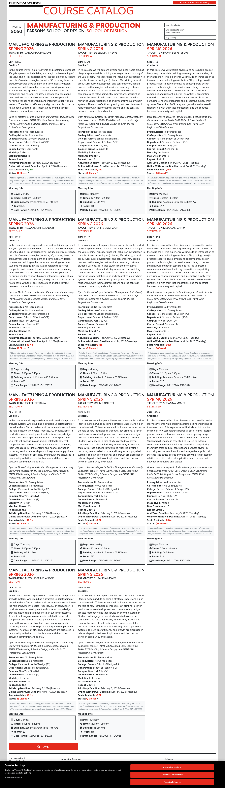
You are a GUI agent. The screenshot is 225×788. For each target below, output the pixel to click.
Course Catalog (88, 10)
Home (43, 746)
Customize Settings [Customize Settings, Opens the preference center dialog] (172, 767)
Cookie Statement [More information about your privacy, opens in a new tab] (13, 777)
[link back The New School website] (25, 3)
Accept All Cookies (172, 782)
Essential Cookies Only (172, 774)
